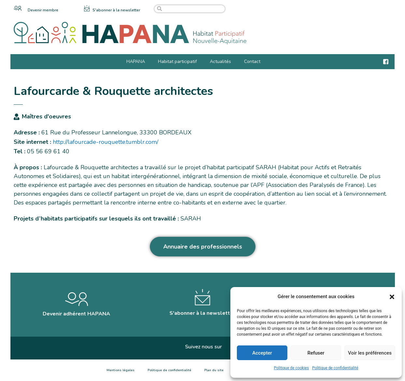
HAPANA (135, 61)
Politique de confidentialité (335, 368)
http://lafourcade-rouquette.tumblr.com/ (105, 142)
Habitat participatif (177, 61)
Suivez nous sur (203, 346)
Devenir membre (43, 10)
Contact (252, 61)
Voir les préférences (370, 353)
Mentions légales (121, 370)
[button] (392, 297)
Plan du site (214, 370)
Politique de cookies (291, 368)
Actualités (220, 61)
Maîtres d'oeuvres (46, 116)
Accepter (262, 353)
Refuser (315, 353)
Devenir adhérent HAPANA (76, 313)
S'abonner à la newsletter (116, 10)
